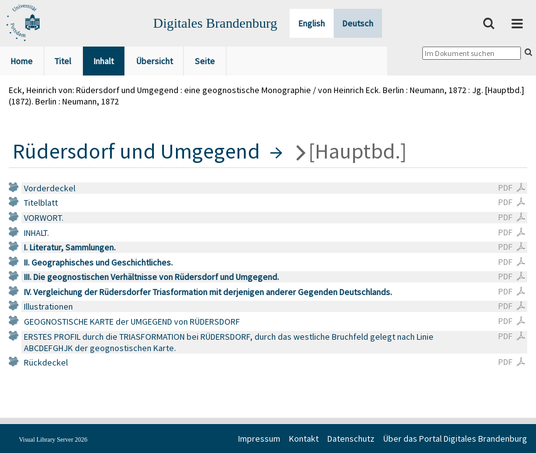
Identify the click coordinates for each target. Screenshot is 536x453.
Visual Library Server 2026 (53, 439)
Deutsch (357, 23)
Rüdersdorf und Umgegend (136, 151)
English (311, 23)
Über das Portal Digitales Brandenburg (455, 438)
